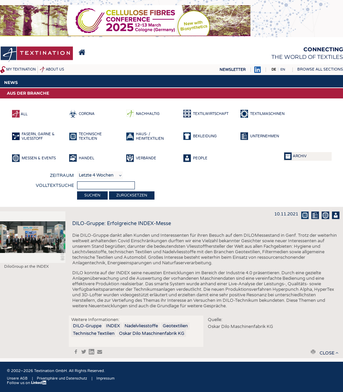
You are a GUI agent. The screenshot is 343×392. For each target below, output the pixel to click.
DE (273, 69)
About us (55, 69)
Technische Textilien (94, 333)
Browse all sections (320, 69)
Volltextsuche (55, 185)
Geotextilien (175, 326)
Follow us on (27, 383)
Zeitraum (62, 175)
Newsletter (232, 69)
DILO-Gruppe (87, 326)
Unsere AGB (17, 379)
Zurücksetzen (131, 195)
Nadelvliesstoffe (141, 326)
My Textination (21, 69)
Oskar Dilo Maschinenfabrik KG (151, 333)
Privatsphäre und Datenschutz (62, 379)
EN (282, 69)
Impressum (105, 379)
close (327, 353)
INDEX (113, 326)
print (313, 351)
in (91, 351)
